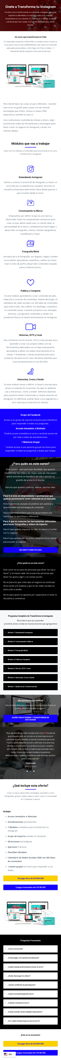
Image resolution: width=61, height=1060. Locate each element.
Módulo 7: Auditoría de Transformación (22, 686)
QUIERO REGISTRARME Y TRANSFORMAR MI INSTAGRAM (30, 718)
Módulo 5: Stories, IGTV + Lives (19, 668)
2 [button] (30, 771)
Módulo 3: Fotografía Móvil (18, 650)
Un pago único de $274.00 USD (30, 878)
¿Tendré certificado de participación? (22, 985)
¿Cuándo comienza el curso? (18, 1003)
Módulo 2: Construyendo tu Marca (20, 641)
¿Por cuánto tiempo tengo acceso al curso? (24, 1021)
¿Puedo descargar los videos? (19, 976)
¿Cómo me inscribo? (15, 949)
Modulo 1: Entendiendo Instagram (20, 632)
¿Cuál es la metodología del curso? (21, 994)
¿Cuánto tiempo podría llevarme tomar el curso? (26, 967)
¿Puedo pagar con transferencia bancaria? (23, 958)
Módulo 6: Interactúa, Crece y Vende (21, 677)
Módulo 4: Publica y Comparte (19, 659)
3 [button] (33, 771)
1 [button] (27, 771)
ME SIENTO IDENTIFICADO (30, 550)
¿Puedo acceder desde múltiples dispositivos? (25, 1012)
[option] (30, 750)
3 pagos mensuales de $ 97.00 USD (31, 887)
